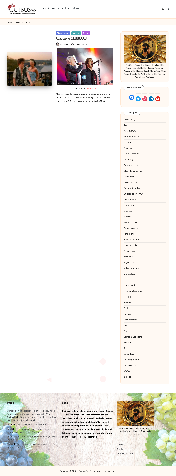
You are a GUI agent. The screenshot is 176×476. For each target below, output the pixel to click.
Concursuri (129, 176)
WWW (127, 371)
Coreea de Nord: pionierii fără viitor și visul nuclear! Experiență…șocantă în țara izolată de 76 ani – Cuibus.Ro (32, 413)
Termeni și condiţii (126, 453)
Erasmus (128, 211)
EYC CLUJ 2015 (131, 222)
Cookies (121, 449)
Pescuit (127, 302)
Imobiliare (129, 256)
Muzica (76, 33)
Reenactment (130, 319)
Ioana (10, 429)
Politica (127, 314)
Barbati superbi (131, 136)
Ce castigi (129, 159)
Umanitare (129, 354)
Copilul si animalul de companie (32, 424)
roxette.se (91, 88)
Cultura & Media (132, 188)
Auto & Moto (130, 131)
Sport (126, 331)
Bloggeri (128, 142)
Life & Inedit (130, 285)
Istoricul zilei (130, 274)
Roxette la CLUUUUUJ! (71, 38)
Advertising (129, 119)
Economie (129, 205)
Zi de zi (127, 377)
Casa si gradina (132, 153)
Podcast (128, 308)
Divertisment (63, 33)
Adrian (10, 444)
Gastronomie (130, 245)
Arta (126, 125)
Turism (86, 33)
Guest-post (130, 251)
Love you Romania (133, 291)
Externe (128, 216)
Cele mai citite (131, 165)
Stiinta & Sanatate (133, 336)
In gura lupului (130, 262)
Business (128, 148)
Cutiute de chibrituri (133, 193)
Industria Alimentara (134, 268)
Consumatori (130, 182)
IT (125, 279)
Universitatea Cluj (133, 365)
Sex (125, 325)
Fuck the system (132, 239)
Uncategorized (131, 359)
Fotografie (129, 233)
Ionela (10, 436)
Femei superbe (131, 228)
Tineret (127, 342)
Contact (121, 444)
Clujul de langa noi (133, 171)
